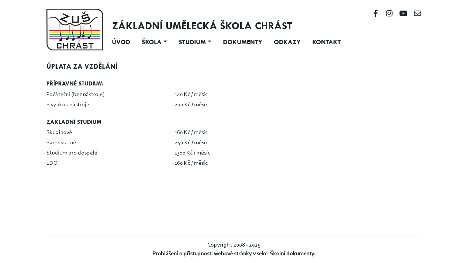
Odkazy (287, 42)
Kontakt (326, 42)
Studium (192, 42)
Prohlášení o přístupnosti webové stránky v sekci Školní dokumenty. (234, 254)
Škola (152, 42)
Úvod (121, 42)
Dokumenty (242, 42)
